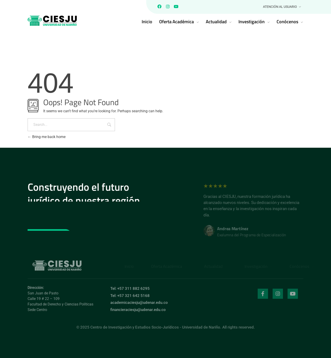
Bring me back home (47, 137)
